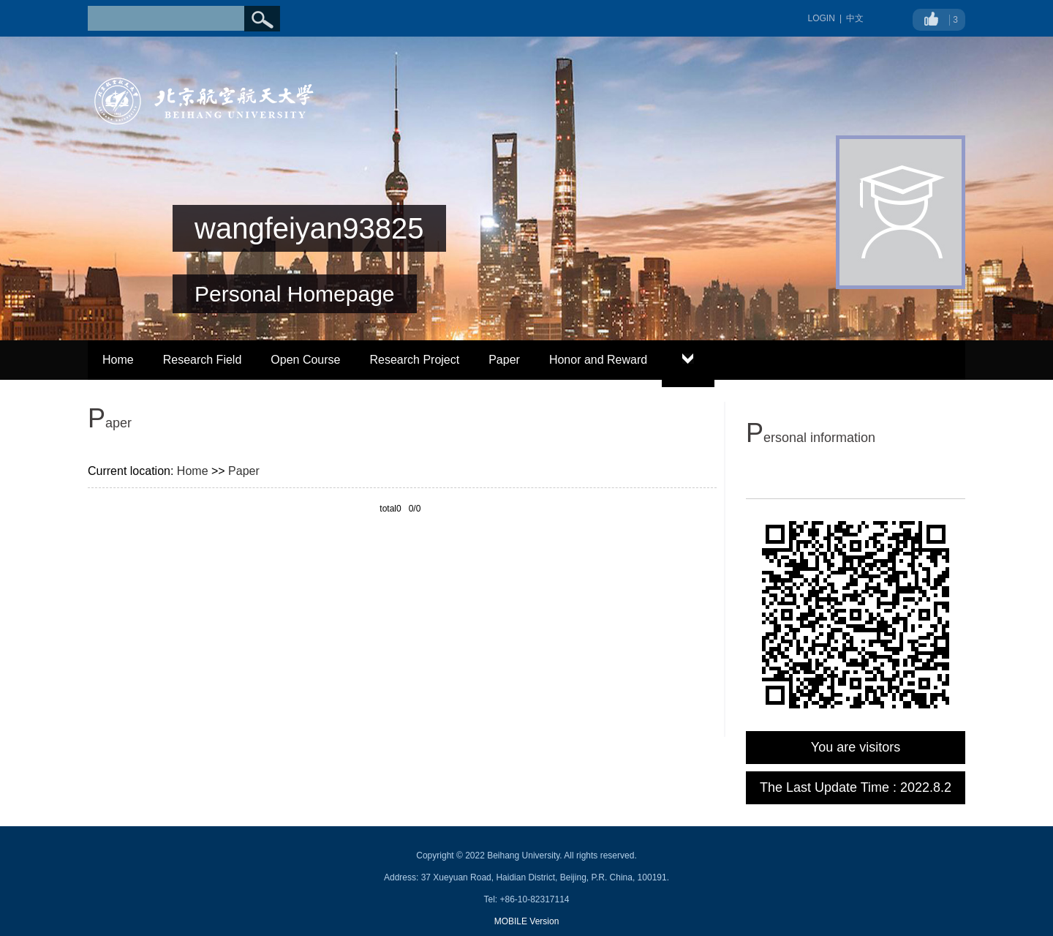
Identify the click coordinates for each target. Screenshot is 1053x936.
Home (118, 359)
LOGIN (821, 18)
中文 (855, 18)
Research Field (202, 359)
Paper (504, 359)
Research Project (414, 359)
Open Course (305, 359)
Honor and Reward (598, 359)
